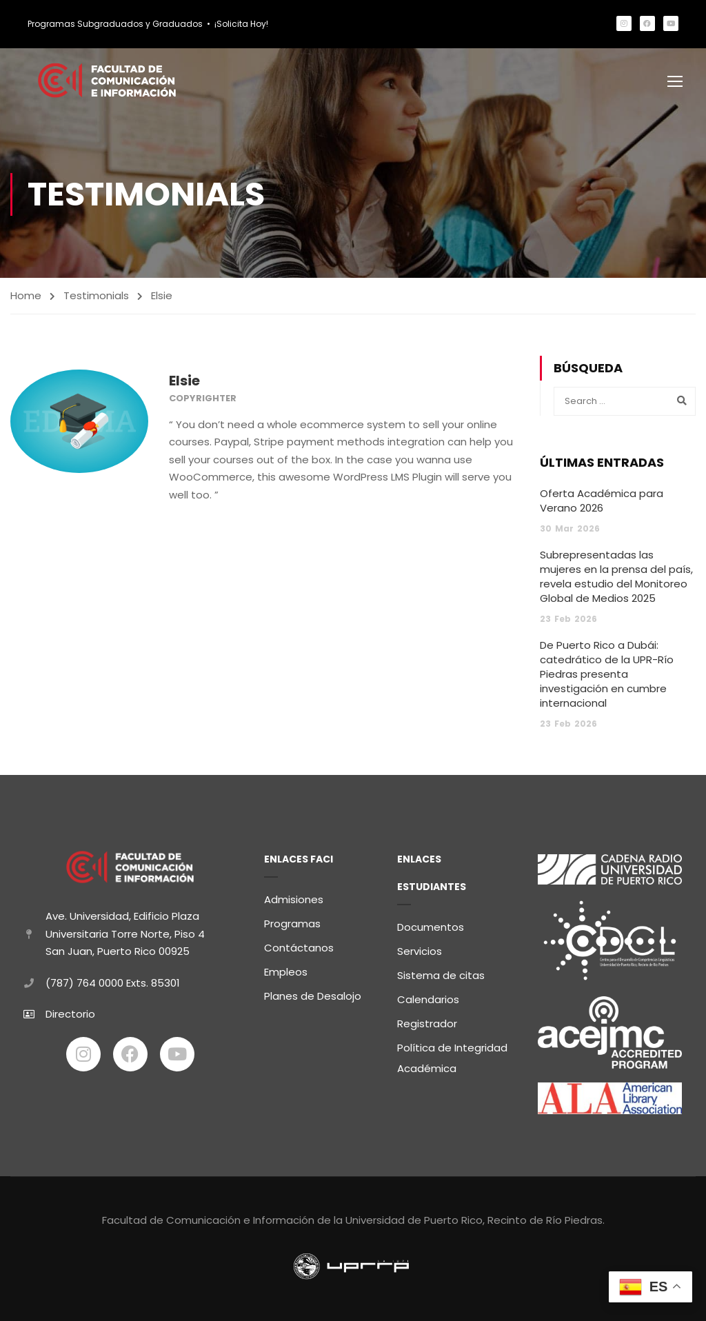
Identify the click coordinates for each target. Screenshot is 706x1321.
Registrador (427, 1021)
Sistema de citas (441, 972)
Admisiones (293, 896)
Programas (292, 921)
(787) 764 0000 (84, 980)
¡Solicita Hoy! (241, 24)
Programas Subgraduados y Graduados (115, 24)
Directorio (70, 1011)
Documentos (430, 924)
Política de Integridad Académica (452, 1055)
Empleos (285, 969)
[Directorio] (29, 1011)
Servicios (419, 948)
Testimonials (96, 297)
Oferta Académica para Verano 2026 (601, 502)
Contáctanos (299, 945)
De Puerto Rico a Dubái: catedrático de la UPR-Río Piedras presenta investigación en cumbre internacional (607, 676)
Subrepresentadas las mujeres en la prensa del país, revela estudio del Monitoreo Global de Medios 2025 (616, 578)
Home (25, 297)
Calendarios (428, 996)
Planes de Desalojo (312, 993)
